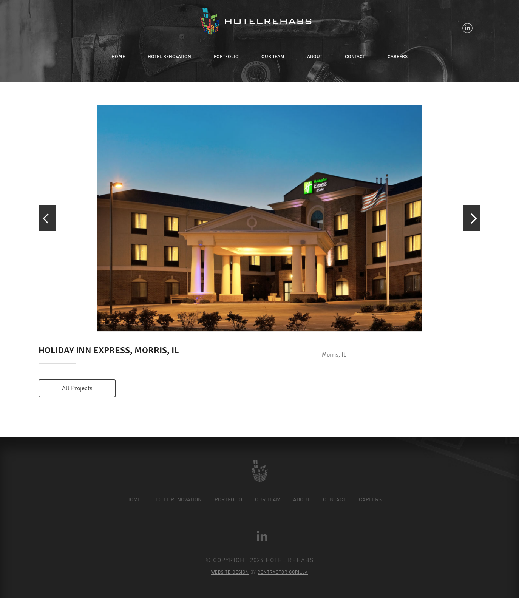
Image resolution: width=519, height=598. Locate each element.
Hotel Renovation (169, 57)
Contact (355, 57)
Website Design (230, 572)
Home (118, 57)
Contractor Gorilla (283, 572)
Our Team (272, 57)
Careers (398, 57)
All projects (77, 388)
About (314, 57)
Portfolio (226, 57)
